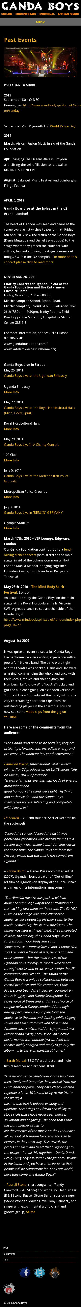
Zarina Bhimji (16, 871)
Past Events (9, 1253)
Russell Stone (16, 1185)
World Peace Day (62, 126)
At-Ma (30, 1212)
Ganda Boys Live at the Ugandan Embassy (35, 376)
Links (5, 1259)
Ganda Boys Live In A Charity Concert (31, 445)
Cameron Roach (16, 764)
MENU (40, 21)
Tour (5, 1247)
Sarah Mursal (16, 1061)
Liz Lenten (11, 818)
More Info (11, 392)
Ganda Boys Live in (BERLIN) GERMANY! (33, 513)
